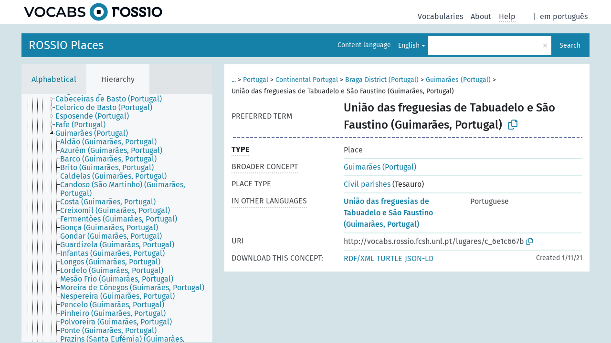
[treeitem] (112, 99)
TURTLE (389, 258)
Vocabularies (440, 16)
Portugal (255, 80)
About (481, 16)
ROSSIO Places (66, 45)
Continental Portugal (306, 80)
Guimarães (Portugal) (458, 80)
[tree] (116, 218)
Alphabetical (54, 79)
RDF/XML (359, 258)
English (409, 45)
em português (564, 16)
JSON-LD (419, 258)
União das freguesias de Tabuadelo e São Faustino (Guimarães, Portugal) (388, 213)
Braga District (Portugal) (382, 80)
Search (569, 45)
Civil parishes (367, 184)
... (234, 80)
